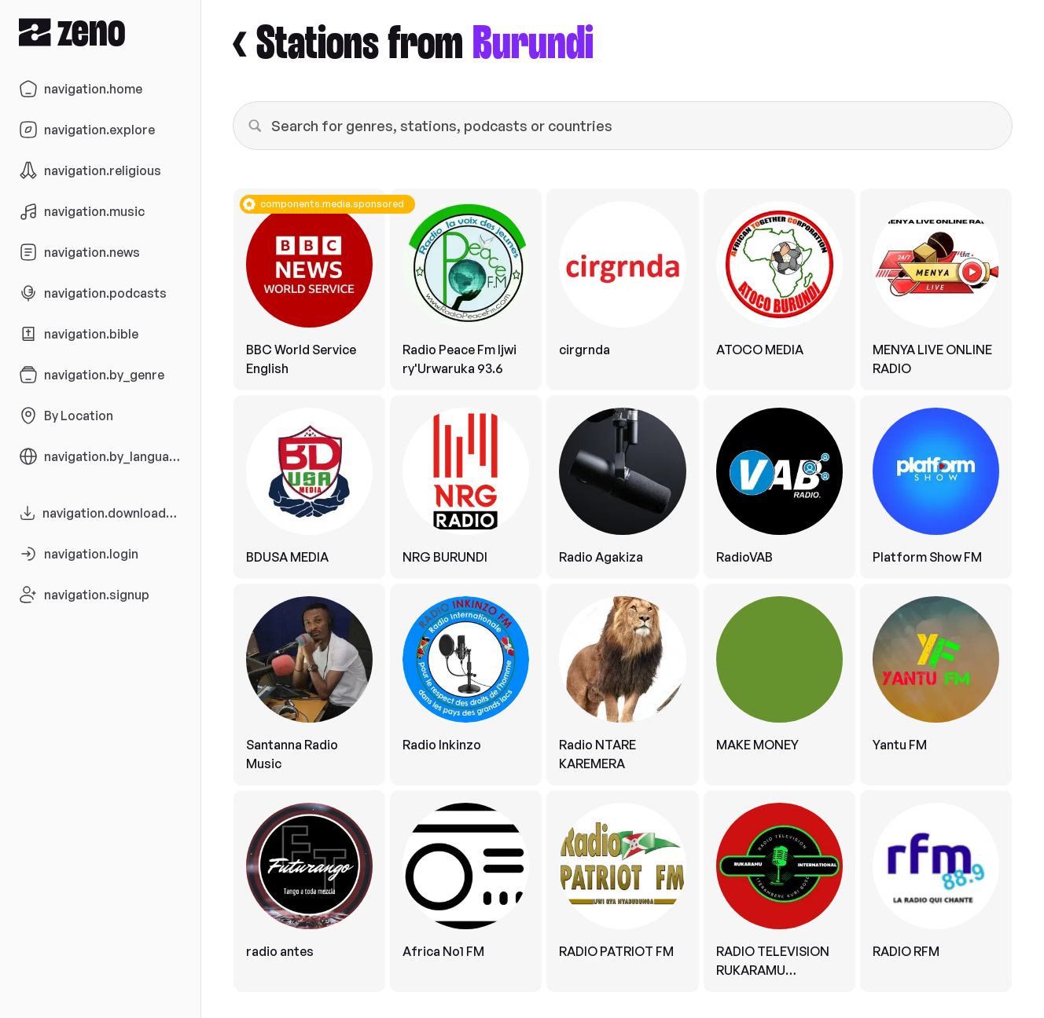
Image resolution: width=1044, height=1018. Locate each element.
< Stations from (413, 44)
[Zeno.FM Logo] (100, 32)
